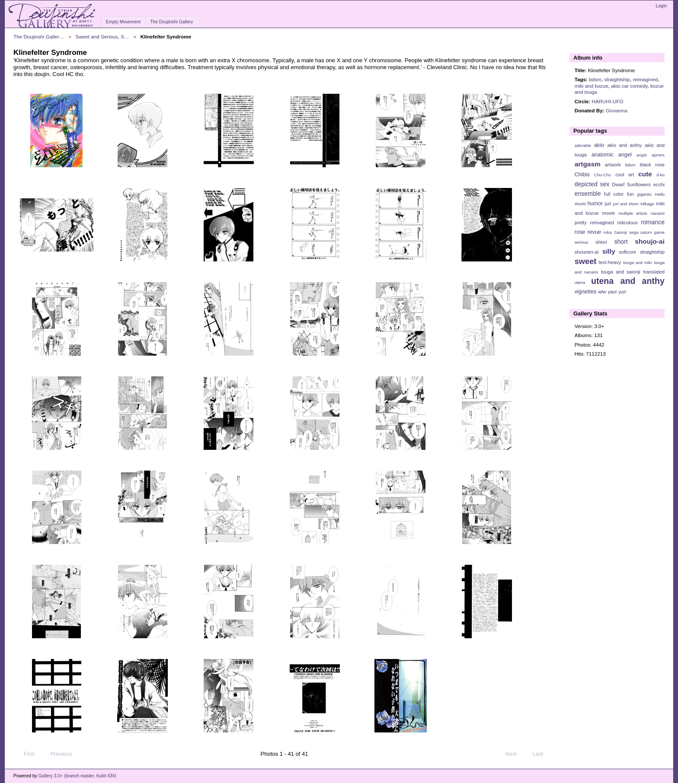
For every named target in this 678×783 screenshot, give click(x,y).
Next (514, 754)
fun (630, 194)
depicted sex (592, 184)
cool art (624, 174)
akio (599, 145)
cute (645, 174)
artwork (613, 164)
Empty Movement (123, 21)
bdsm (595, 79)
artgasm (588, 164)
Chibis (582, 175)
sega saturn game (647, 232)
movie (608, 213)
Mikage (647, 203)
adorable (583, 145)
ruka (608, 232)
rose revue (588, 232)
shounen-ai (587, 252)
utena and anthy (628, 281)
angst (641, 155)
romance (653, 222)
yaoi (612, 291)
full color (614, 194)
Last (542, 754)
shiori (601, 242)
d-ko (660, 174)
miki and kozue (591, 86)
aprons (658, 155)
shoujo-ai (650, 241)
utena (580, 282)
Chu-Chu (602, 174)
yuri (622, 291)
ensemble (588, 193)
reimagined (645, 79)
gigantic (644, 194)
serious (581, 242)
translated (654, 271)
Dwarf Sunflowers (631, 184)
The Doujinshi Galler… (38, 36)
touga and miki (637, 262)
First (25, 754)
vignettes (586, 292)
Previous (57, 754)
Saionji (620, 232)
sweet (586, 261)
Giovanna (616, 110)
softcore (627, 252)
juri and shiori (626, 203)
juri (608, 203)
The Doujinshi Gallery (171, 21)
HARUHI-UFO (607, 101)
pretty (581, 222)
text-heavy (609, 262)
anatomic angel (612, 155)
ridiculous (627, 222)
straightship (617, 79)
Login (661, 5)
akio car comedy (629, 86)
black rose (652, 164)
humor (595, 204)
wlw (602, 291)
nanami (658, 213)
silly (608, 251)
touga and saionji (620, 271)
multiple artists (632, 213)
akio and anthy (624, 145)
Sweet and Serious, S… (102, 36)
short (620, 241)
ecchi (659, 184)
